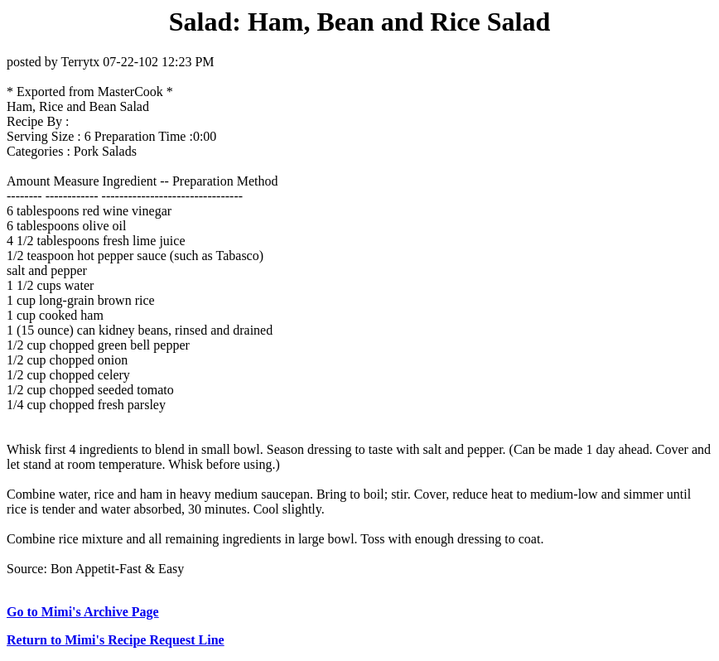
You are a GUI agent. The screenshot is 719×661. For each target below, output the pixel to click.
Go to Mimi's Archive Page (83, 612)
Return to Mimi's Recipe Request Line (115, 640)
